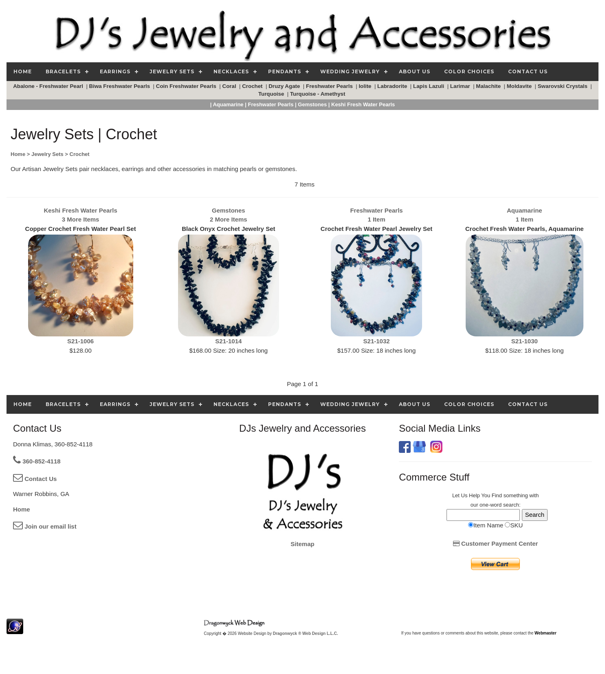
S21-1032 (376, 341)
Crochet (253, 86)
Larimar (461, 86)
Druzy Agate (284, 86)
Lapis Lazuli (429, 86)
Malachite (489, 86)
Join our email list (45, 526)
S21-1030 (524, 341)
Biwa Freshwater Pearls (120, 86)
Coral (230, 86)
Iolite (366, 86)
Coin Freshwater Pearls (187, 86)
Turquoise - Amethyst (318, 94)
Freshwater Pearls (330, 86)
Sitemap (302, 543)
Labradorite (393, 86)
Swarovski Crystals (563, 86)
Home (21, 509)
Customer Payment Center (495, 543)
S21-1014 (228, 341)
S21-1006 (80, 341)
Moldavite (520, 86)
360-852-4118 (37, 461)
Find (497, 495)
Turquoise (272, 94)
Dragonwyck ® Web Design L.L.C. (305, 633)
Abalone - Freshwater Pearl (49, 86)
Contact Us (35, 478)
